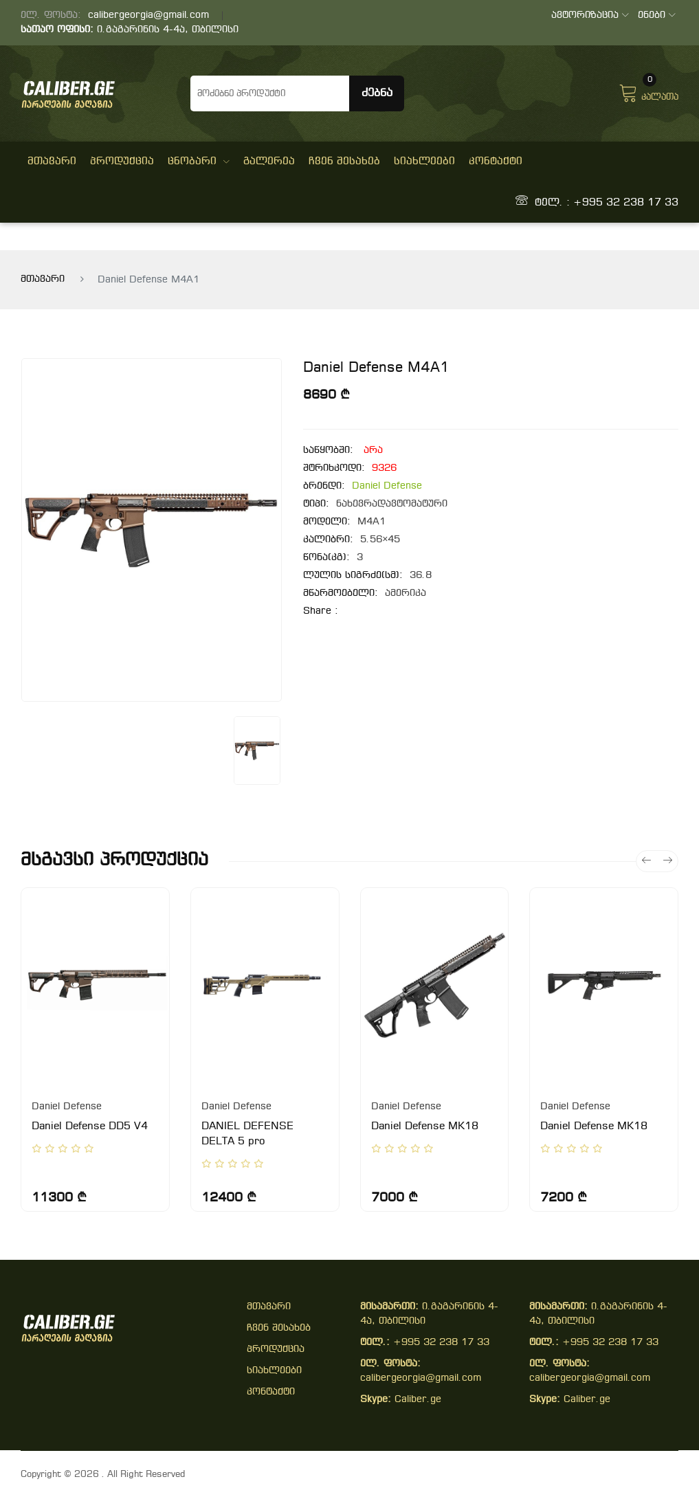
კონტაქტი (495, 161)
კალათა (648, 91)
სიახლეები (424, 161)
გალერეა (269, 161)
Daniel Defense (387, 486)
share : (320, 611)
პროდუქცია (122, 161)
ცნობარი (199, 161)
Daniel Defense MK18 (424, 1126)
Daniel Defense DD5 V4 (90, 1126)
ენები (657, 15)
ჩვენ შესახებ (344, 161)
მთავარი (51, 161)
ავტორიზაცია (590, 15)
